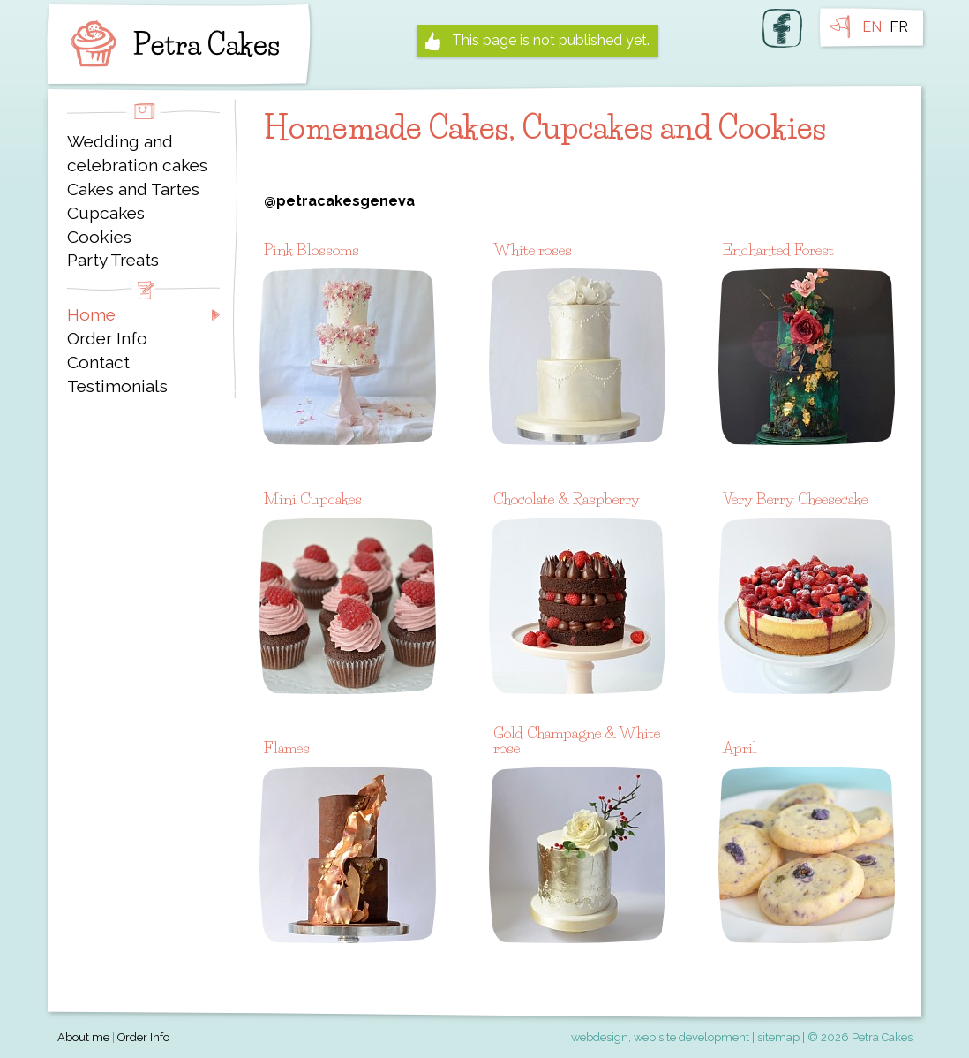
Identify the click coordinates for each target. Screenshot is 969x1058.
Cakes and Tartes (133, 189)
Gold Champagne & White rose (576, 740)
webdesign (599, 1037)
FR (899, 27)
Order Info (107, 338)
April (740, 747)
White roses (532, 249)
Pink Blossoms (311, 249)
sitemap (778, 1037)
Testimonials (117, 386)
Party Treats (113, 259)
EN (872, 27)
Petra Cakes (171, 44)
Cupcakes (106, 213)
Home (91, 314)
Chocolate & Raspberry (566, 498)
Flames (287, 747)
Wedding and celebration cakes (137, 153)
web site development (691, 1037)
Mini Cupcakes (313, 498)
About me (83, 1037)
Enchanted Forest (778, 249)
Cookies (99, 236)
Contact (98, 362)
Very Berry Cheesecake (795, 498)
